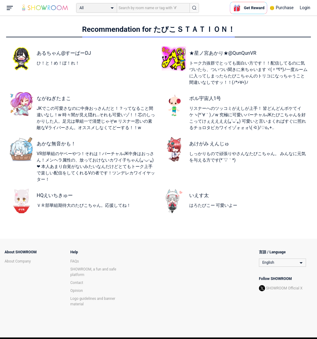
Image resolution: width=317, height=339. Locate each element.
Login (305, 7)
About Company (18, 261)
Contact (76, 283)
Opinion (76, 291)
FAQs (74, 261)
